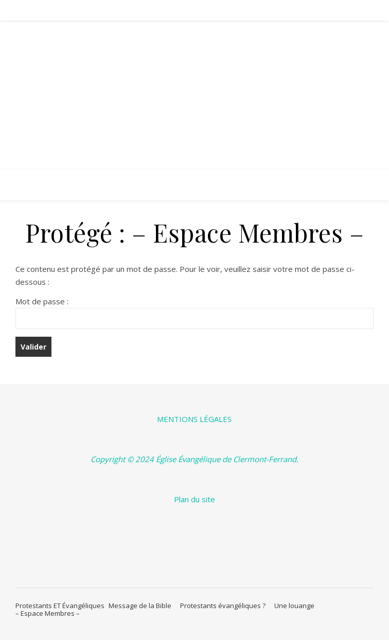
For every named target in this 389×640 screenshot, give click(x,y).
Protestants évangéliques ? (225, 605)
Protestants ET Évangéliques (59, 605)
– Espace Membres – (47, 613)
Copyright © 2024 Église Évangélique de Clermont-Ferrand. (194, 459)
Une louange (295, 605)
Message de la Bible (142, 605)
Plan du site (194, 499)
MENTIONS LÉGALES (194, 419)
